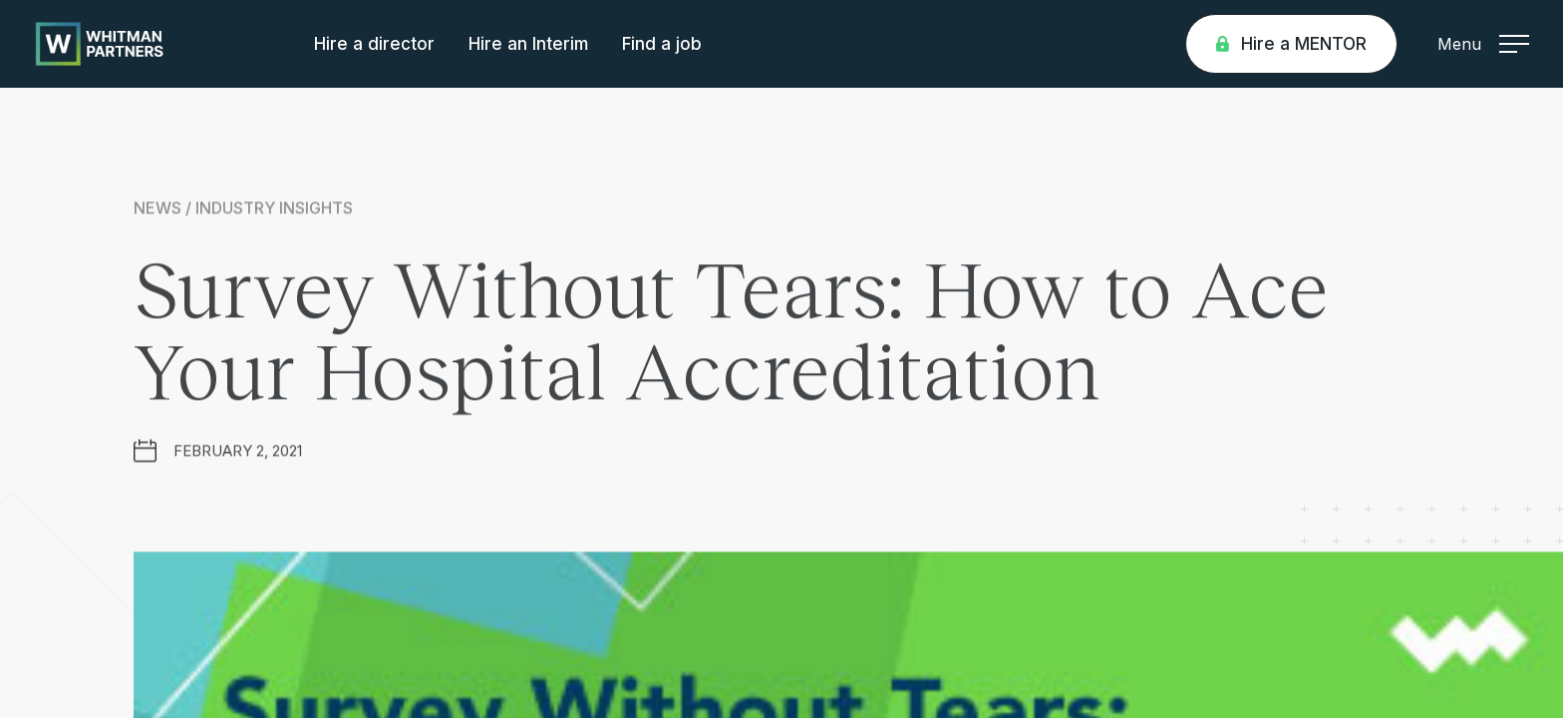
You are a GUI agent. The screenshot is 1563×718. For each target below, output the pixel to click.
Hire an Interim (528, 44)
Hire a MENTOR (1291, 44)
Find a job (662, 44)
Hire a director (374, 44)
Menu (1483, 44)
